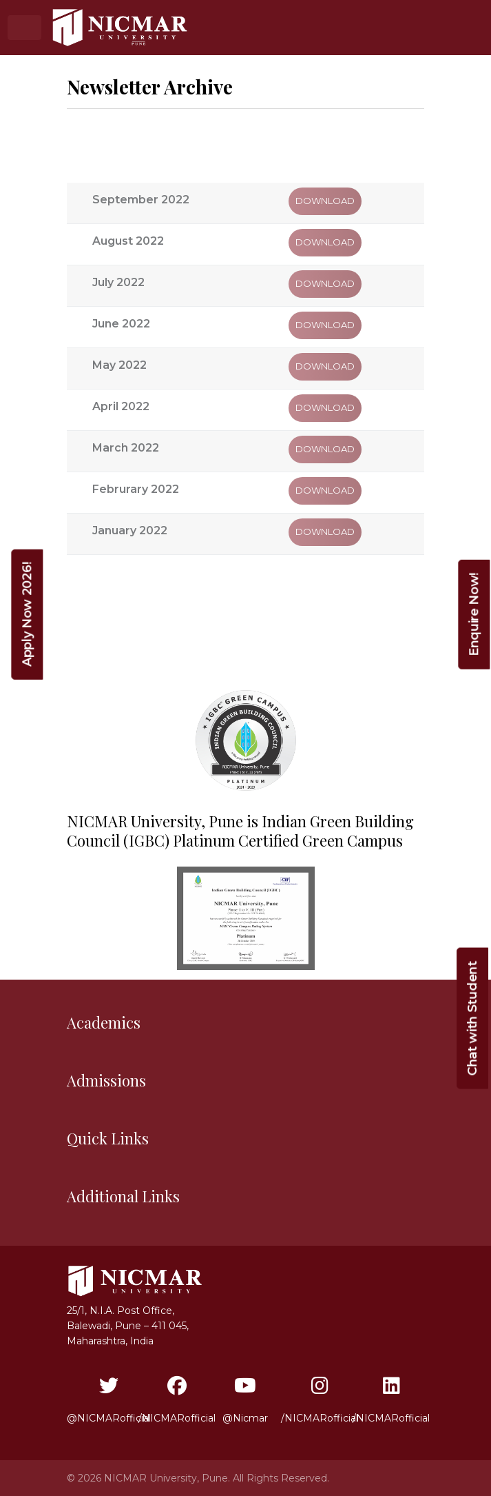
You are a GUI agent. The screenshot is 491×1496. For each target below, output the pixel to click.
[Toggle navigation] (24, 27)
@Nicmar (245, 1400)
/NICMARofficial (177, 1400)
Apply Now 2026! (26, 615)
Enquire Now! (473, 614)
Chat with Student (472, 1018)
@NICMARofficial (109, 1400)
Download (325, 200)
